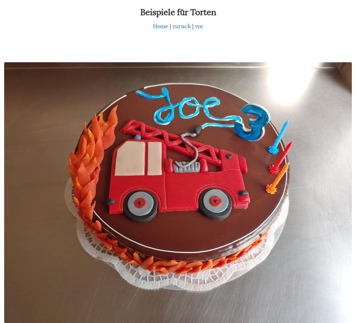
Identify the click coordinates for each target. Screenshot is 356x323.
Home (160, 26)
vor (199, 26)
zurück (181, 26)
